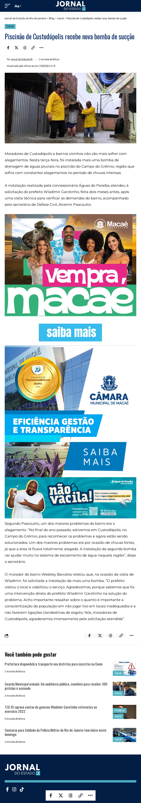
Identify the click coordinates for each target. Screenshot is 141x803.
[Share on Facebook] (8, 48)
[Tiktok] (22, 789)
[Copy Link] (33, 48)
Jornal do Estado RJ (21, 59)
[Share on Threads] (24, 48)
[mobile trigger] (9, 6)
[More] (41, 48)
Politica (120, 710)
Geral (10, 26)
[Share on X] (16, 48)
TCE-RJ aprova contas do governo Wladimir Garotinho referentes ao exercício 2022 (51, 709)
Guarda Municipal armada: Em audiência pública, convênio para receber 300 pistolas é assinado (56, 686)
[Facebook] (7, 789)
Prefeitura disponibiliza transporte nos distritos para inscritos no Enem (53, 663)
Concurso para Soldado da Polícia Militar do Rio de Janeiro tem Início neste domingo (55, 732)
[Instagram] (14, 789)
